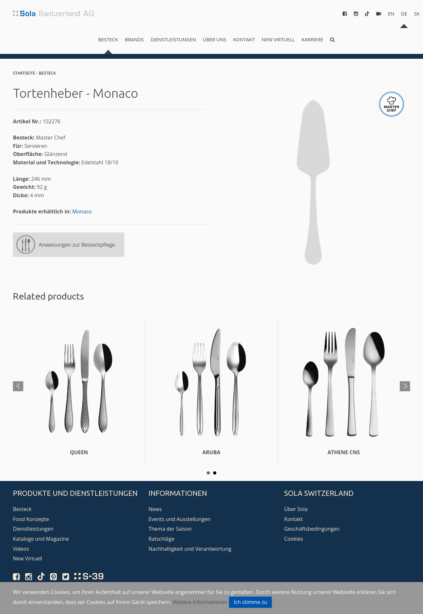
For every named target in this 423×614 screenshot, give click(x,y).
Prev (18, 386)
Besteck (108, 39)
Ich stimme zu (250, 602)
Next (405, 386)
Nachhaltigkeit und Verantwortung (190, 548)
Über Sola (295, 509)
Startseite (24, 73)
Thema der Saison (170, 528)
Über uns (214, 39)
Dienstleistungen (173, 39)
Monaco (82, 211)
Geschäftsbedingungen (312, 528)
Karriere (312, 39)
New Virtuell (278, 39)
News (155, 509)
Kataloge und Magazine (41, 538)
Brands (134, 39)
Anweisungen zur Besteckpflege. (77, 244)
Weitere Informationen (200, 602)
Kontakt (244, 39)
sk (416, 13)
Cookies (293, 538)
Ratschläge (161, 538)
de (404, 13)
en (391, 13)
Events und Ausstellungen (180, 519)
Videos (21, 548)
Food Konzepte (31, 519)
